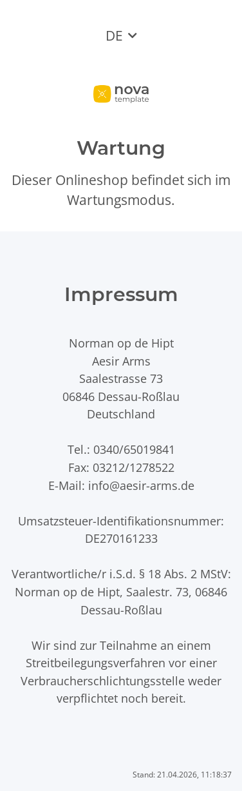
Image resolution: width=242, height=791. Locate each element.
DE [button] (114, 35)
